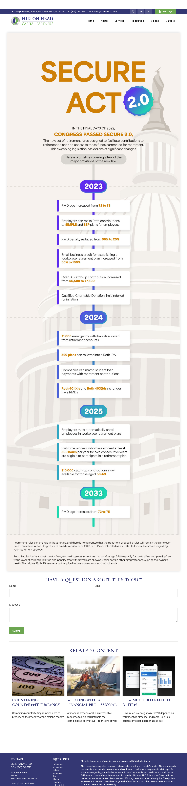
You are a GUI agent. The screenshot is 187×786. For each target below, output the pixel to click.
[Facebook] (148, 3)
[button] (90, 12)
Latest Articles (59, 776)
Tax (54, 767)
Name (12, 577)
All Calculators (59, 782)
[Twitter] (133, 3)
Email (98, 577)
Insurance (57, 764)
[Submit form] (16, 622)
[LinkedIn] (141, 3)
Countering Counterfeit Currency (36, 694)
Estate (56, 761)
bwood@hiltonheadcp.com (103, 3)
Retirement (58, 755)
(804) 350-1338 (25, 756)
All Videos (57, 779)
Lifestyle (57, 773)
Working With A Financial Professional (92, 694)
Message (14, 596)
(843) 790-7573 (76, 3)
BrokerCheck (144, 752)
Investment (58, 758)
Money (56, 770)
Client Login (165, 3)
